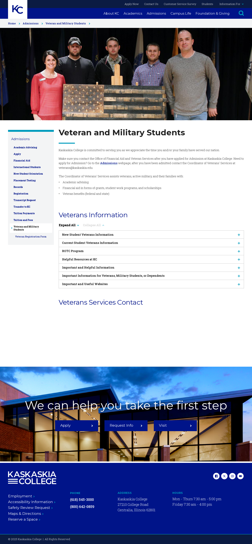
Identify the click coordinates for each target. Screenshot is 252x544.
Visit (175, 425)
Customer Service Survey (180, 4)
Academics (133, 13)
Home (13, 23)
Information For (231, 4)
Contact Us (151, 4)
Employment (21, 496)
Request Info (126, 425)
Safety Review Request (30, 507)
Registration (21, 193)
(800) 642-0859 (82, 506)
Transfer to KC (22, 206)
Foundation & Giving (213, 13)
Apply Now (132, 4)
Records (18, 187)
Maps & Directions (26, 513)
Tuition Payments (24, 213)
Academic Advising (25, 147)
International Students (27, 167)
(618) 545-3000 (82, 499)
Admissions (156, 13)
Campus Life (181, 13)
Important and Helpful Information (151, 267)
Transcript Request (25, 200)
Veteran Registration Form (30, 236)
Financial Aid (22, 160)
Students (207, 4)
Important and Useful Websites (151, 284)
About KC (111, 13)
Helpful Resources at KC (151, 259)
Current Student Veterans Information (151, 243)
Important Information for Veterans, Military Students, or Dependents (151, 276)
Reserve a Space (24, 519)
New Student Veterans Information (151, 234)
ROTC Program (151, 251)
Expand (69, 225)
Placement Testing (25, 180)
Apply (17, 154)
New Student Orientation (28, 173)
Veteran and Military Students (67, 23)
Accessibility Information (31, 502)
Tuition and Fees (23, 220)
